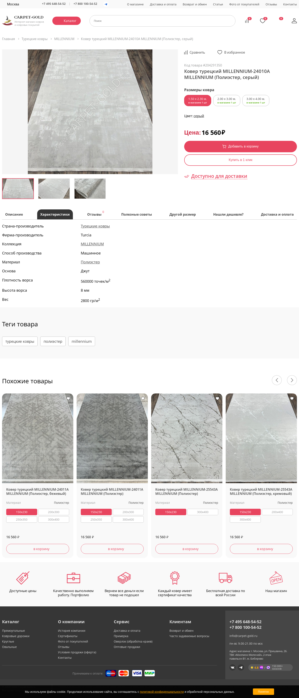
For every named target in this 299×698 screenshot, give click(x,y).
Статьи (218, 4)
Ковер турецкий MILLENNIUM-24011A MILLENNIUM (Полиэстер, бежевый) (37, 491)
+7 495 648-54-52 (54, 4)
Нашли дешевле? (228, 214)
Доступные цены (22, 582)
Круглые (8, 641)
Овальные (9, 647)
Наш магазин (276, 582)
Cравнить (197, 52)
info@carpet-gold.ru (243, 636)
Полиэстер (90, 261)
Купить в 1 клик (240, 160)
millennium (82, 341)
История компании (71, 631)
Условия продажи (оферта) (77, 652)
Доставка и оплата (163, 4)
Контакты (290, 4)
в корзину (41, 549)
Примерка (121, 636)
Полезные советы (136, 214)
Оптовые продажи (127, 647)
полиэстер (53, 341)
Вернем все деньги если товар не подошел (124, 584)
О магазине (135, 4)
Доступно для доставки (219, 176)
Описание (14, 214)
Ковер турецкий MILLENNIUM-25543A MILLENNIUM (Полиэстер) (186, 491)
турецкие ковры (19, 341)
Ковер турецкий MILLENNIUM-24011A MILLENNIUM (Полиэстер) (112, 491)
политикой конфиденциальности (162, 691)
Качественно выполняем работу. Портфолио (73, 584)
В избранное (234, 52)
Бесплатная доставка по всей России (225, 584)
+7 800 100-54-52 (85, 4)
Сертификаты (67, 636)
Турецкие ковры (95, 226)
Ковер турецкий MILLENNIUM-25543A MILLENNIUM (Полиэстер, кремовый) (261, 491)
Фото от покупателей (244, 4)
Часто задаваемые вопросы (189, 636)
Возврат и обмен (195, 4)
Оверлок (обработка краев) (133, 641)
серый (199, 116)
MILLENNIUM (92, 243)
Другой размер (182, 214)
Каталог (70, 20)
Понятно (263, 691)
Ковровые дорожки (15, 636)
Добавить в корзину (243, 146)
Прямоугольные (13, 631)
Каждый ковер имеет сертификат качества (175, 584)
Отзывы (271, 4)
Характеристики (55, 214)
